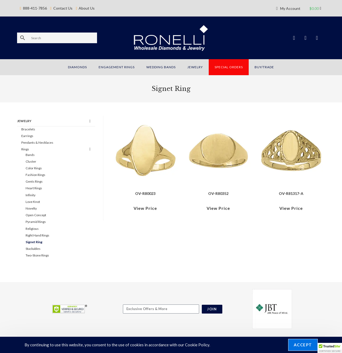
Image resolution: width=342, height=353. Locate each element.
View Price (145, 208)
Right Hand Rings (37, 235)
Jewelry (24, 121)
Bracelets (28, 129)
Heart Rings (34, 188)
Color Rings (34, 168)
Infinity (30, 195)
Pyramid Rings (36, 222)
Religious (32, 229)
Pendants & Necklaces (37, 143)
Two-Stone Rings (37, 255)
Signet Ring (34, 242)
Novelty (31, 208)
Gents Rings (34, 181)
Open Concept (36, 215)
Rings (25, 149)
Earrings (27, 136)
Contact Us (63, 4)
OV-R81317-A (291, 193)
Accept (303, 344)
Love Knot (33, 202)
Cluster (31, 161)
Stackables (33, 249)
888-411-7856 (35, 4)
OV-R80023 (145, 193)
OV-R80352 (218, 193)
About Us (87, 4)
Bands (30, 155)
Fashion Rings (35, 175)
